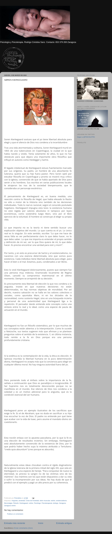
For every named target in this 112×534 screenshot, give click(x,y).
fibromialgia (8, 503)
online (31, 503)
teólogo (55, 503)
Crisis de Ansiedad (32, 500)
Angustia (15, 500)
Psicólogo (37, 503)
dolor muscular (45, 500)
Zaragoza (62, 503)
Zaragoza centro (10, 505)
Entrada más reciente (14, 523)
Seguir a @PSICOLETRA (86, 137)
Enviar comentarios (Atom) (23, 528)
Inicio (40, 523)
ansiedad (22, 500)
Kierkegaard (23, 503)
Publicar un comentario (15, 514)
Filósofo (16, 503)
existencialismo (61, 500)
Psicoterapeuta (47, 503)
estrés (53, 500)
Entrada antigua (64, 523)
